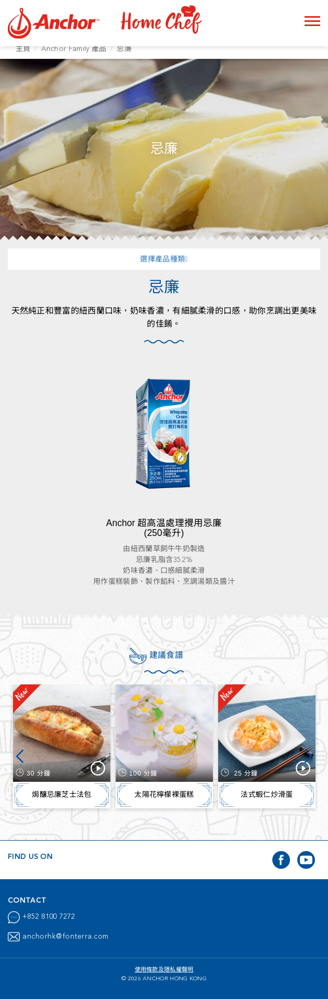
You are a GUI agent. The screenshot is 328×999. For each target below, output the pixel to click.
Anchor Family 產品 (74, 49)
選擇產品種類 (163, 259)
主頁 (23, 49)
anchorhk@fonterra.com (65, 936)
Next (308, 757)
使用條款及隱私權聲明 (164, 970)
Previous (20, 757)
